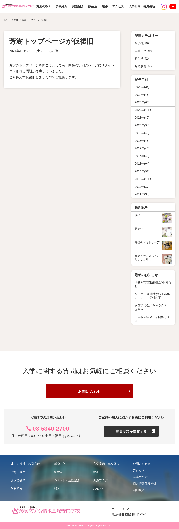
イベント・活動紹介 (66, 480)
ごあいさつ (18, 472)
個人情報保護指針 (144, 483)
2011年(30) (142, 194)
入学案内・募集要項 (142, 6)
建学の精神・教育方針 (25, 463)
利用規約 (139, 490)
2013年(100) (143, 179)
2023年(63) (142, 102)
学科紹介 (61, 6)
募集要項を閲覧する (131, 431)
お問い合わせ (89, 391)
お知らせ (99, 488)
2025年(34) (142, 87)
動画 (96, 472)
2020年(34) (142, 125)
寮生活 (92, 6)
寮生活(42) (142, 58)
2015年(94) (142, 163)
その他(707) (142, 43)
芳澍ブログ (100, 480)
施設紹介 (78, 6)
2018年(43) (142, 140)
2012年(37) (142, 186)
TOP (6, 20)
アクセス (118, 6)
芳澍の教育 (43, 6)
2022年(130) (143, 110)
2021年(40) (142, 117)
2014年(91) (142, 171)
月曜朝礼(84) (143, 66)
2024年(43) (142, 94)
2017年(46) (142, 148)
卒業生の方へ (141, 477)
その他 (53, 51)
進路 (105, 6)
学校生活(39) (143, 50)
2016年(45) (142, 156)
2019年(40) (142, 133)
